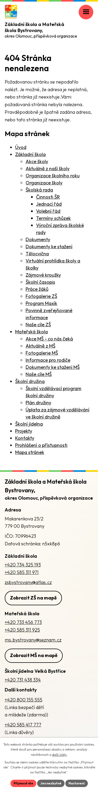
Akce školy (37, 161)
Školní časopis (40, 282)
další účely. (59, 755)
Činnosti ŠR (48, 197)
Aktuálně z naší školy (48, 169)
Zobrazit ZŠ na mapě (33, 598)
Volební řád (48, 211)
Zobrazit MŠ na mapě (33, 655)
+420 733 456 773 (23, 622)
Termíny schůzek (53, 218)
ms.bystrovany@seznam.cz (33, 640)
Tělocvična (37, 254)
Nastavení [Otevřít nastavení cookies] (76, 783)
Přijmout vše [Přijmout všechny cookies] (23, 783)
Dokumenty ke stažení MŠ (53, 367)
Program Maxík (41, 303)
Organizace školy (44, 183)
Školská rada (39, 190)
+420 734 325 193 (23, 565)
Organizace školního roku (53, 176)
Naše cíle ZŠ (38, 325)
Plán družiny (38, 403)
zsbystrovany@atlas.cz (28, 582)
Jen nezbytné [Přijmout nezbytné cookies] (50, 783)
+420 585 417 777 (23, 725)
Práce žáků (37, 289)
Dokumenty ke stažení (49, 247)
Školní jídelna (29, 424)
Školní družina (30, 381)
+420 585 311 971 (22, 572)
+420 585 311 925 (22, 630)
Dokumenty (38, 239)
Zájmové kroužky (43, 275)
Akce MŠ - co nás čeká (49, 339)
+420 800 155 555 (23, 700)
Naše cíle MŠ (39, 374)
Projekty (23, 431)
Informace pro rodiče (48, 360)
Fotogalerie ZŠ (41, 296)
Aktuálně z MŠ (40, 346)
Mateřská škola (31, 332)
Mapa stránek (29, 452)
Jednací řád (49, 204)
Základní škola (30, 154)
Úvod (20, 147)
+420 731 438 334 (23, 680)
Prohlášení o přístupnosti (41, 445)
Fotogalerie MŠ (42, 353)
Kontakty (24, 438)
